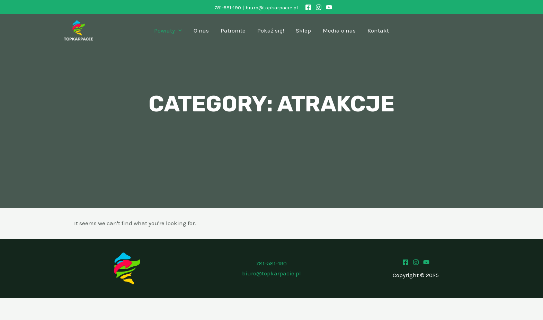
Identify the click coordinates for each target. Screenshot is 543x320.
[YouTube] (329, 7)
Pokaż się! (270, 30)
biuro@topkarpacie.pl (272, 7)
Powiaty (168, 30)
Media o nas (339, 30)
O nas (201, 30)
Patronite (233, 30)
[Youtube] (426, 262)
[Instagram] (318, 7)
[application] (178, 30)
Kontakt (378, 30)
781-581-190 (227, 7)
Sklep (303, 30)
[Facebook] (308, 7)
